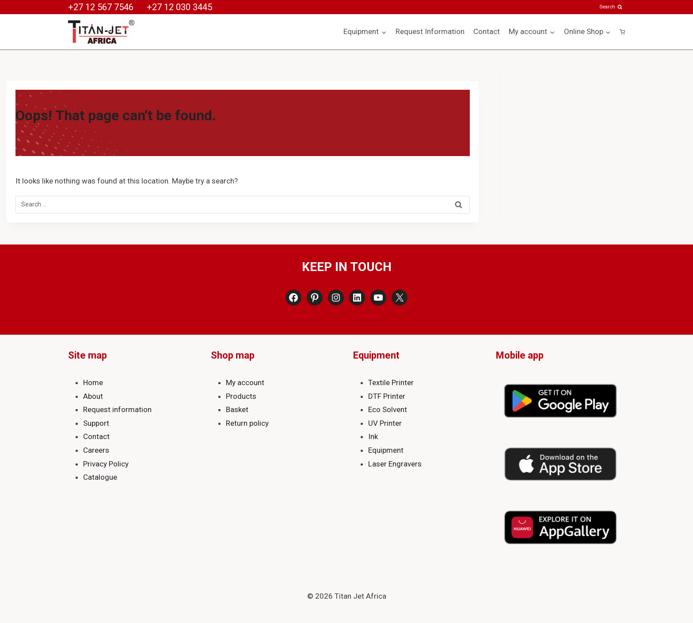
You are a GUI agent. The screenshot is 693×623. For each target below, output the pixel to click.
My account (245, 382)
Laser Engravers (395, 463)
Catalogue (100, 477)
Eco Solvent (387, 409)
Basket (237, 409)
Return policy (247, 423)
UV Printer (385, 423)
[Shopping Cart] (622, 31)
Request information (117, 409)
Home (93, 382)
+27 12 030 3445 (179, 7)
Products (241, 396)
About (93, 396)
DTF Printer (386, 396)
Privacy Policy (106, 463)
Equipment (386, 450)
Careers (96, 450)
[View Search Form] (611, 6)
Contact (486, 31)
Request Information (430, 31)
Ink (373, 436)
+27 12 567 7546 (100, 7)
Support (96, 423)
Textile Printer (391, 382)
